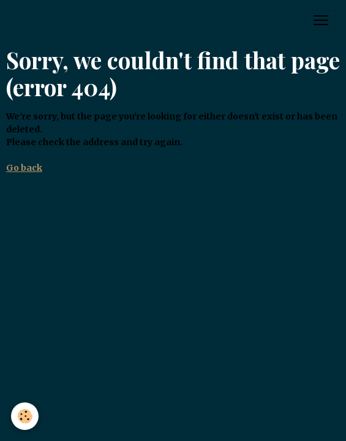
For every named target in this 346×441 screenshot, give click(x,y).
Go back (24, 167)
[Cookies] (25, 416)
